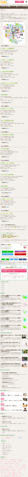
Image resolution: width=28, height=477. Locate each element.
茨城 (3, 290)
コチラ (7, 56)
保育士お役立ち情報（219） (7, 450)
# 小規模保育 (3, 470)
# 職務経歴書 (14, 474)
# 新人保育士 (14, 461)
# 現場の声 (9, 461)
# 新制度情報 (11, 463)
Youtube (20, 254)
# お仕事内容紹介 (9, 466)
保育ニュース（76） (6, 443)
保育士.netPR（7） (6, 452)
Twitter (7, 254)
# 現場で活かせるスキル (5, 459)
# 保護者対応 (6, 468)
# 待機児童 (24, 465)
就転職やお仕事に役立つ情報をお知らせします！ (11, 386)
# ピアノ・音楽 (3, 474)
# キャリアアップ (17, 466)
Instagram (20, 251)
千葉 (3, 289)
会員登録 (19, 1)
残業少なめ (12, 275)
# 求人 (1, 11)
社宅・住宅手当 (21, 275)
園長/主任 (5, 276)
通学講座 (7, 437)
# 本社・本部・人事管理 (11, 472)
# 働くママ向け (3, 472)
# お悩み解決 (20, 459)
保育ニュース (3, 9)
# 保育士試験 (23, 466)
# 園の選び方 (20, 461)
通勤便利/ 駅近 (6, 275)
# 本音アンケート (18, 465)
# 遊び (2, 463)
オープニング (10, 276)
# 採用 (2, 468)
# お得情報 (12, 468)
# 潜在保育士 (13, 470)
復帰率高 (15, 275)
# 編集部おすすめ (13, 459)
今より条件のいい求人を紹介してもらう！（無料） (9, 270)
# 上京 (16, 468)
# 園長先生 (17, 463)
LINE (8, 251)
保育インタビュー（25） (7, 445)
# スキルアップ (3, 461)
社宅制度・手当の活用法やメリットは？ (10, 378)
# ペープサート (20, 474)
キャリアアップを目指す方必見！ (8, 382)
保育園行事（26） (6, 454)
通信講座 (20, 437)
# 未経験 (18, 470)
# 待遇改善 (6, 463)
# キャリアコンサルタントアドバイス (7, 465)
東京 (3, 283)
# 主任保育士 (19, 472)
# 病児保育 (9, 474)
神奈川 (3, 285)
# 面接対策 (20, 468)
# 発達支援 (8, 470)
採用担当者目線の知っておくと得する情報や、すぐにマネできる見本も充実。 (14, 374)
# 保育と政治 (3, 466)
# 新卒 (24, 468)
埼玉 (3, 287)
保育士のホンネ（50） (6, 448)
